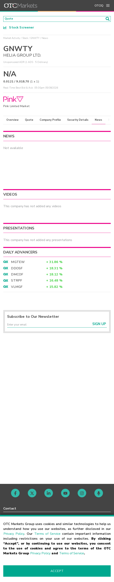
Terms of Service (47, 534)
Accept (57, 571)
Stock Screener (18, 28)
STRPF (16, 282)
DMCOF (17, 275)
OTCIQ (99, 6)
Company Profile (50, 121)
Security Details (77, 121)
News (98, 121)
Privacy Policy (13, 534)
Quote (29, 121)
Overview (12, 121)
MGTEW (18, 263)
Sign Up (99, 327)
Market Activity (11, 39)
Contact (9, 508)
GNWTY (35, 39)
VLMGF (16, 288)
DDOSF (16, 269)
